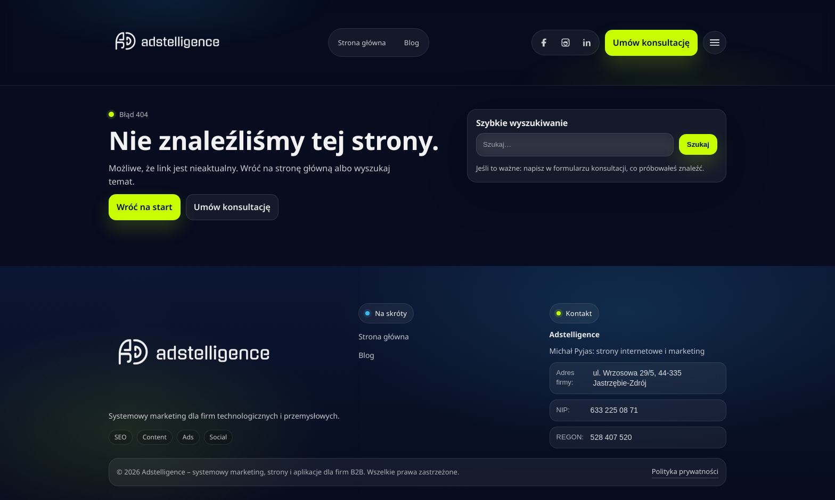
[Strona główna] (167, 40)
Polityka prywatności (685, 471)
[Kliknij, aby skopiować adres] (638, 378)
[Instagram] (565, 43)
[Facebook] (544, 43)
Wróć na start (145, 207)
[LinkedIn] (587, 43)
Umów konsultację (651, 42)
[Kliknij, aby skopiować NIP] (638, 410)
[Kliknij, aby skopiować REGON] (638, 437)
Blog (411, 42)
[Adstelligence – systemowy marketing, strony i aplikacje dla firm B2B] (227, 352)
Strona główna (362, 42)
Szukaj (698, 144)
